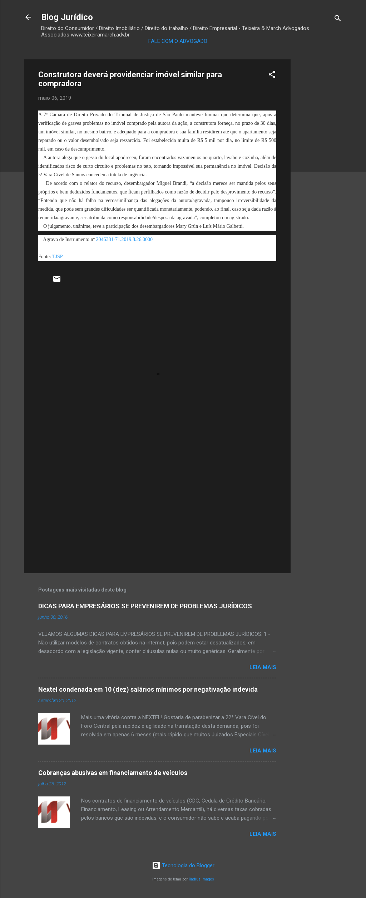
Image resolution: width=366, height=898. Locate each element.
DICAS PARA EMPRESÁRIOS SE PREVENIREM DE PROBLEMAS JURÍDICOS (145, 606)
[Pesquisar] (337, 19)
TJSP (57, 256)
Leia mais (262, 667)
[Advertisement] (319, 166)
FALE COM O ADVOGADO (177, 41)
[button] (272, 75)
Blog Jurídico (67, 17)
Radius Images (201, 879)
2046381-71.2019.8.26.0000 (124, 239)
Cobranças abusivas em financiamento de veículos (112, 772)
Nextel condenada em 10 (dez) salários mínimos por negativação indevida (148, 689)
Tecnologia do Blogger (183, 865)
